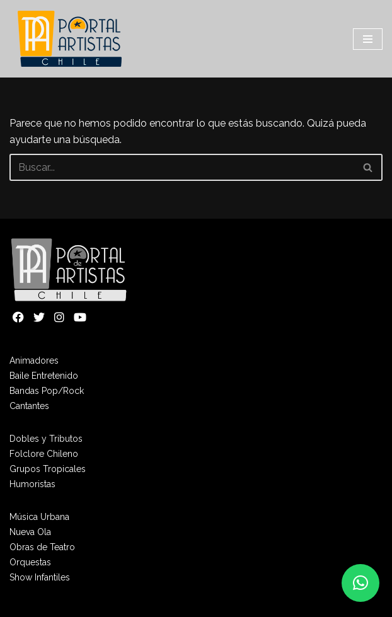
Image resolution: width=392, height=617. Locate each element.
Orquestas (30, 562)
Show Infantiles (39, 577)
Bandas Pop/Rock (46, 391)
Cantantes (29, 406)
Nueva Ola (30, 532)
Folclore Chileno (43, 454)
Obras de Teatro (42, 547)
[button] (360, 583)
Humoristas (32, 484)
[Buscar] (181, 167)
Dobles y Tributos (46, 439)
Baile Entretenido (43, 376)
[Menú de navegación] (368, 39)
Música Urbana (39, 517)
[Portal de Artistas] (70, 39)
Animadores (34, 360)
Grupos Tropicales (47, 469)
